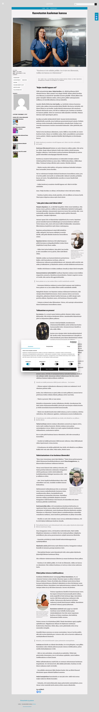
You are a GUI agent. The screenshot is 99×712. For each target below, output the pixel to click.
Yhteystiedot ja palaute (27, 700)
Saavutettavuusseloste (27, 706)
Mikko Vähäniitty (19, 73)
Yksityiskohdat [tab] (49, 346)
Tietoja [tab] (68, 346)
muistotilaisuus (17, 87)
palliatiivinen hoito (18, 89)
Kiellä (31, 369)
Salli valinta (49, 369)
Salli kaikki (67, 369)
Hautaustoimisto (17, 80)
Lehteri (49, 4)
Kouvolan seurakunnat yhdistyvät (19, 143)
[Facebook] (96, 17)
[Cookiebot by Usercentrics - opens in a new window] (71, 342)
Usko (47, 8)
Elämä (43, 8)
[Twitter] (96, 19)
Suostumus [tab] (30, 346)
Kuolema (15, 82)
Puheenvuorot (53, 8)
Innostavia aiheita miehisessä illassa (20, 135)
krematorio (24, 80)
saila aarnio (19, 71)
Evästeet (34, 704)
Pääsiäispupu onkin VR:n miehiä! (19, 151)
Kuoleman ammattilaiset (19, 85)
